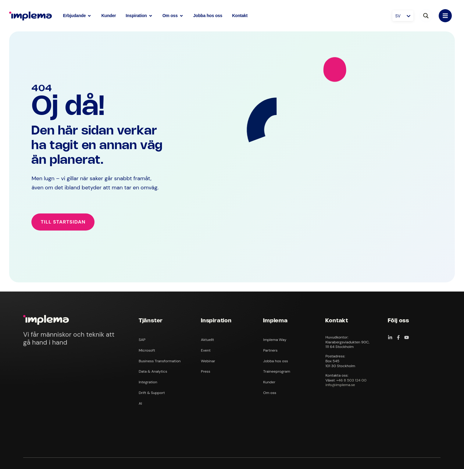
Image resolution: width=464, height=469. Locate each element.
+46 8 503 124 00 (351, 380)
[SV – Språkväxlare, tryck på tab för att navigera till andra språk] (402, 15)
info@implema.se (340, 384)
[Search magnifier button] (426, 15)
